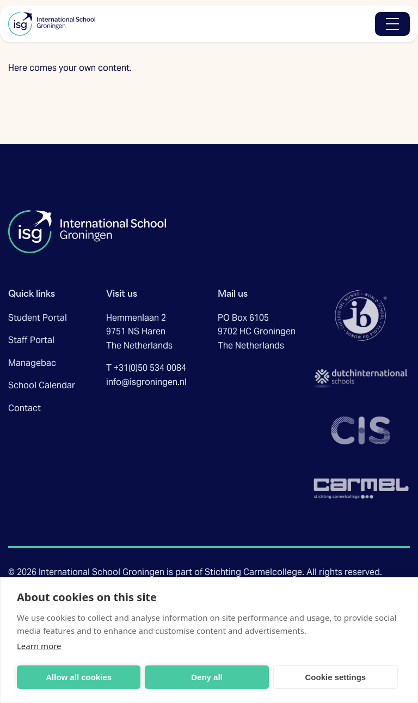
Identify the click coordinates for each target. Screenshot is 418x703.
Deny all (207, 677)
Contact (24, 408)
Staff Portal (31, 340)
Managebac (32, 363)
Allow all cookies (79, 677)
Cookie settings (335, 677)
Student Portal (37, 317)
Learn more (39, 645)
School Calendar (41, 385)
